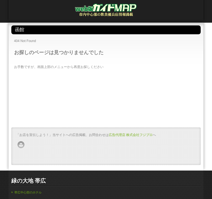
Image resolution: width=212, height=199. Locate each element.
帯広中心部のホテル (28, 192)
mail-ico (21, 145)
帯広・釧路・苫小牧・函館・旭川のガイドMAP (106, 11)
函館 (103, 29)
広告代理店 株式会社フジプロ (131, 135)
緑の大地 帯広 (28, 181)
